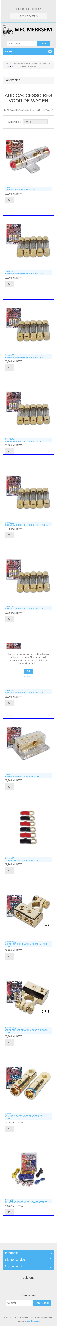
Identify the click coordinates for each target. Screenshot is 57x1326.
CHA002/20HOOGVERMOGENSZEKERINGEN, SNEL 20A (24, 272)
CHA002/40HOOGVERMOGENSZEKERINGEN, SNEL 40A (24, 440)
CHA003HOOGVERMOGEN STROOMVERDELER (22, 775)
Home (6, 63)
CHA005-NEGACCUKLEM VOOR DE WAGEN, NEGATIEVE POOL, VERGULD (26, 944)
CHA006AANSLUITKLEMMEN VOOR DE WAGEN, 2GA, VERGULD (24, 1116)
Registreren (22, 9)
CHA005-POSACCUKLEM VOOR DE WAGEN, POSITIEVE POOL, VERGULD (26, 1030)
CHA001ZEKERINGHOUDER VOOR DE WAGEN (21, 189)
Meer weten (28, 676)
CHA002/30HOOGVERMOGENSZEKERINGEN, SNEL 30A (24, 356)
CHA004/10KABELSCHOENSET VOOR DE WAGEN (21, 859)
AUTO (7, 66)
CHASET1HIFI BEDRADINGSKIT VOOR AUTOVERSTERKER (26, 1201)
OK (28, 671)
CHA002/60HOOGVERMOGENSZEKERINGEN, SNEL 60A (24, 608)
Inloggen (36, 9)
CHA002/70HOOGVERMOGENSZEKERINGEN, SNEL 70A (24, 691)
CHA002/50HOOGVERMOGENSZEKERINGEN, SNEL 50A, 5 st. (26, 524)
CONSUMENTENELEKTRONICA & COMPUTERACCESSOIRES (29, 63)
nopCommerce (33, 1321)
